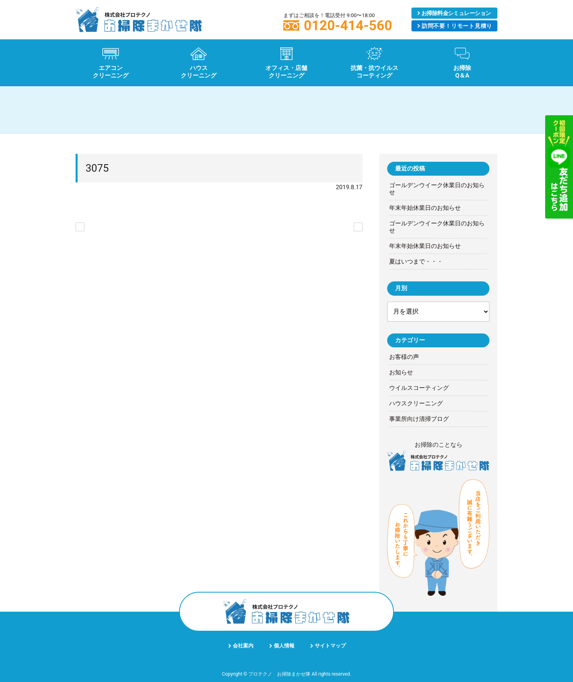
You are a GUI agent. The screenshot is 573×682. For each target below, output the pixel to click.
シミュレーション (456, 13)
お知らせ (401, 372)
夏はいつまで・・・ (416, 261)
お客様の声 (404, 356)
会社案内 (243, 646)
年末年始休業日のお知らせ (425, 207)
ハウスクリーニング (416, 403)
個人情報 (284, 646)
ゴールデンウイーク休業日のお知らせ (437, 189)
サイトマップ (330, 646)
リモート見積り (456, 26)
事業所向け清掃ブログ (419, 418)
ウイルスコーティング (419, 387)
